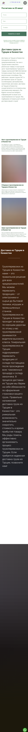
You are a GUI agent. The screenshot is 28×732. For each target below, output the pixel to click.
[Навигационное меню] (25, 2)
